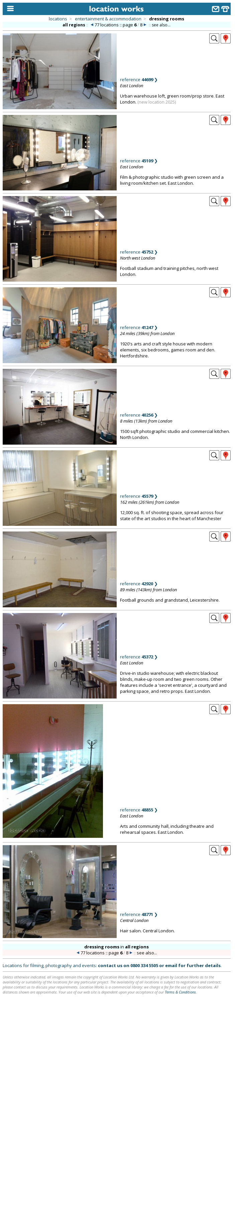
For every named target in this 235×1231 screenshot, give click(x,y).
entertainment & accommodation (108, 19)
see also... (161, 25)
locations (58, 19)
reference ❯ (139, 79)
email (171, 965)
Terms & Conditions (180, 991)
